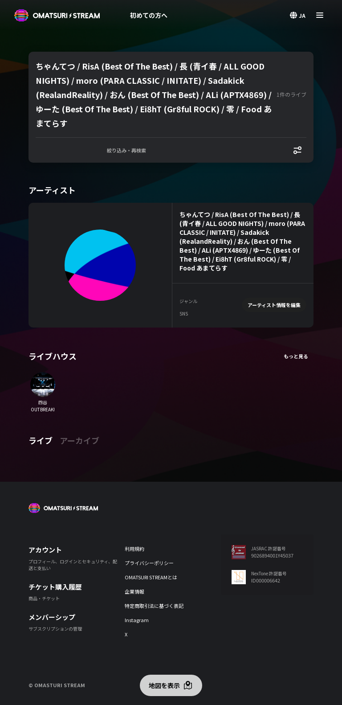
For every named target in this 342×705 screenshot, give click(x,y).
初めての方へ (148, 15)
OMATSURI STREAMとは (151, 577)
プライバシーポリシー (149, 562)
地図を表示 (164, 685)
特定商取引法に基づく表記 (154, 605)
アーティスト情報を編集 (274, 304)
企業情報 (134, 591)
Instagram (137, 619)
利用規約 (134, 548)
